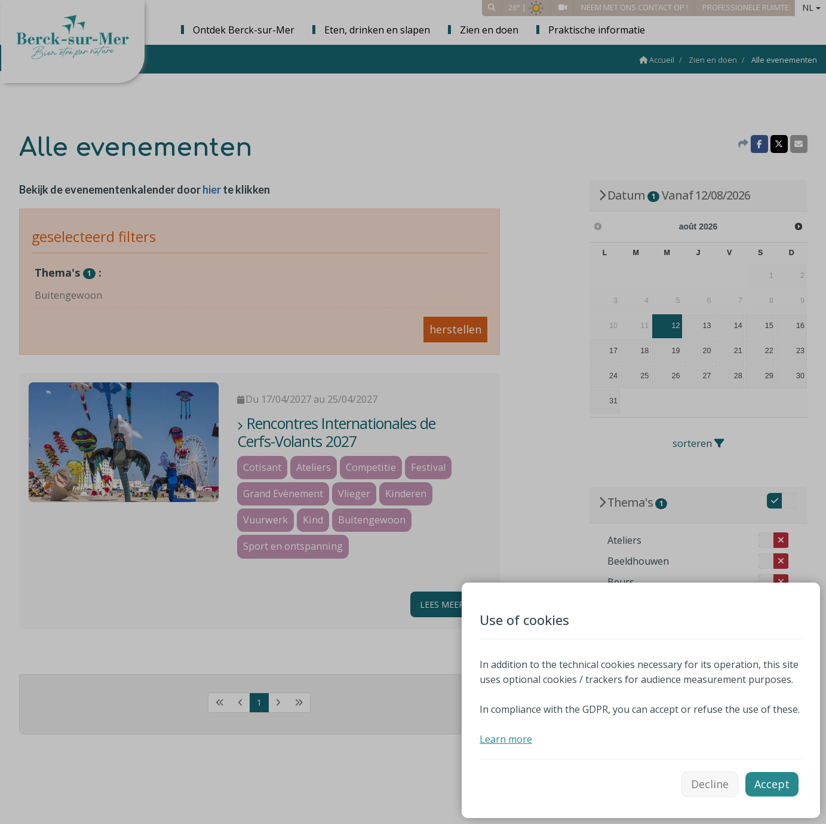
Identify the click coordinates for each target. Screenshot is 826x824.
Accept (772, 784)
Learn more (506, 739)
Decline (710, 784)
